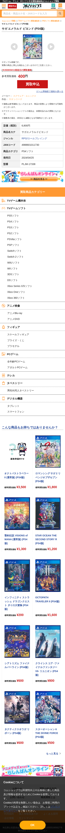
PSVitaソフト (14, 239)
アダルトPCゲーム (17, 367)
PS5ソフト (13, 215)
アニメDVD (13, 319)
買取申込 (12, 6)
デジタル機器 (12, 398)
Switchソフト (14, 250)
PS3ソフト (13, 227)
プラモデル (13, 346)
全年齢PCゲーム (16, 361)
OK (33, 825)
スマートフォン (15, 411)
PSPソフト (13, 245)
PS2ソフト (13, 233)
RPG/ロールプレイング (34, 138)
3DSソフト (13, 274)
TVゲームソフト (14, 208)
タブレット (13, 406)
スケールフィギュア (18, 334)
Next (50, 46)
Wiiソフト (12, 268)
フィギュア (11, 327)
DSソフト (12, 280)
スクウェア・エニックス (24, 96)
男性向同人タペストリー (20, 390)
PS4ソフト (13, 221)
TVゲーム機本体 (14, 200)
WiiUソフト (13, 262)
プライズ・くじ (15, 340)
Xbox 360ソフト (16, 297)
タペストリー (12, 383)
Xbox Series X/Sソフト (19, 286)
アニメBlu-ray (14, 313)
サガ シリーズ (15, 99)
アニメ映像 (11, 305)
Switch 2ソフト (15, 256)
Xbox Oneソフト (16, 292)
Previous (14, 46)
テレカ (8, 375)
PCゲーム (10, 354)
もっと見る (52, 753)
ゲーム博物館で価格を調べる (49, 91)
